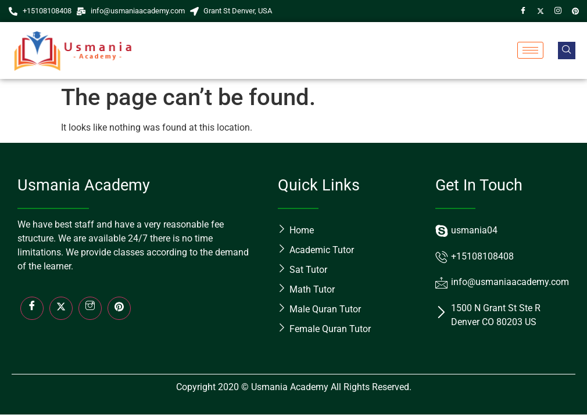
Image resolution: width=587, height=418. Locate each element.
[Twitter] (540, 11)
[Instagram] (558, 11)
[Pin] (575, 11)
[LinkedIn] (119, 308)
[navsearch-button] (566, 50)
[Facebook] (523, 11)
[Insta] (90, 308)
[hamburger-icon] (530, 50)
